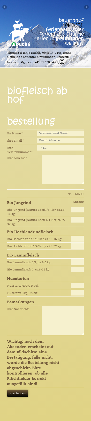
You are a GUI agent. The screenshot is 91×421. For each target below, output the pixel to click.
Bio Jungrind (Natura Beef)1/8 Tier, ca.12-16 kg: (36, 212)
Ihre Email (15, 140)
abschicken (18, 393)
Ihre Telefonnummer (19, 150)
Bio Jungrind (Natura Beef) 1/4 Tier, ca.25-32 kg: (36, 222)
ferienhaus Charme (61, 34)
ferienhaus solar (65, 29)
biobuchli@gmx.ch (20, 62)
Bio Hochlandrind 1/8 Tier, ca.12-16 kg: (34, 239)
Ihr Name (15, 133)
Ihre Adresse (17, 158)
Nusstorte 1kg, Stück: (22, 293)
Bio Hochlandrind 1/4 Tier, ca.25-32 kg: (34, 246)
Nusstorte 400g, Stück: (23, 285)
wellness (74, 43)
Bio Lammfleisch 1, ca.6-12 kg (28, 269)
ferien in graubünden (59, 38)
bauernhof (71, 20)
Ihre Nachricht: (18, 309)
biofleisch (72, 24)
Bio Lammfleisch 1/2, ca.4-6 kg (28, 262)
